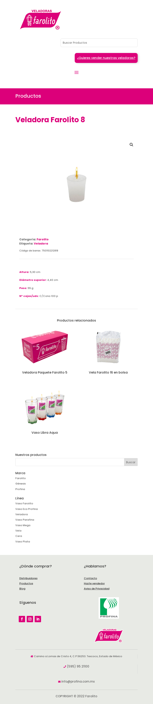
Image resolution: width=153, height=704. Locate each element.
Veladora (41, 244)
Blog (22, 588)
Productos (26, 583)
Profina (20, 489)
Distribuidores (28, 578)
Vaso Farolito (24, 503)
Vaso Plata (22, 541)
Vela (18, 531)
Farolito (43, 239)
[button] (131, 144)
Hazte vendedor (94, 583)
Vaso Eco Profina (26, 509)
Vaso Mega (22, 525)
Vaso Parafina (24, 520)
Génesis (20, 483)
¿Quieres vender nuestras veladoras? (106, 58)
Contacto (90, 578)
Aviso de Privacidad (96, 588)
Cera (18, 536)
